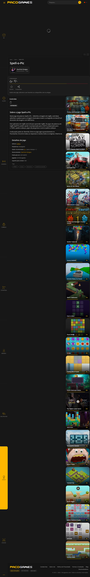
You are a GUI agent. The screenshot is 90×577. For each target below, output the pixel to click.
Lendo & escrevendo (40, 166)
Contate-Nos (43, 567)
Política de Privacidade (63, 567)
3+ (25, 149)
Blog (87, 567)
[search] (79, 2)
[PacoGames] (21, 567)
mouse (21, 166)
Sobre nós (52, 567)
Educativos (29, 166)
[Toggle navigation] (4, 3)
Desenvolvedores (83, 569)
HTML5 (15, 166)
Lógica (18, 144)
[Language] (85, 2)
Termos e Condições (78, 567)
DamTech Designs (26, 152)
